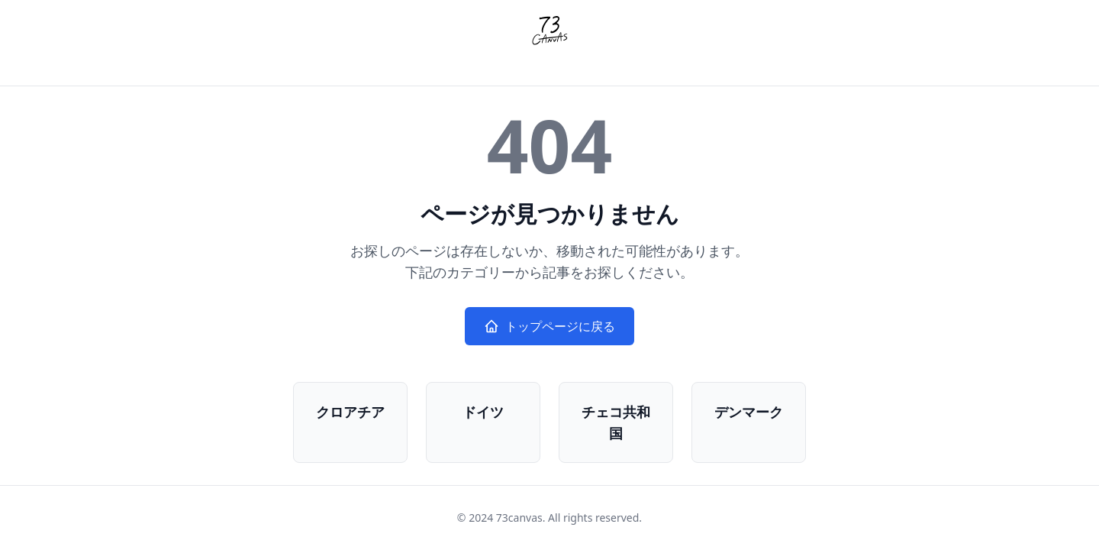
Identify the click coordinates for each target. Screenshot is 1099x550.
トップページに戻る (549, 326)
